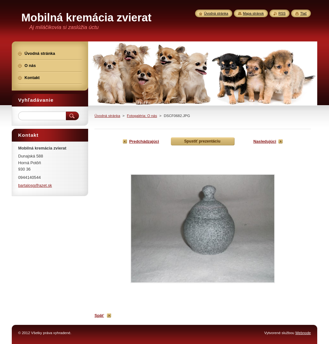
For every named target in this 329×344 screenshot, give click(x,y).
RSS (281, 13)
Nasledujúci (264, 141)
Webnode (303, 333)
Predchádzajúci (144, 141)
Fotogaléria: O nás (142, 116)
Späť (99, 315)
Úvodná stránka (107, 116)
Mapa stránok (253, 13)
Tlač (303, 13)
